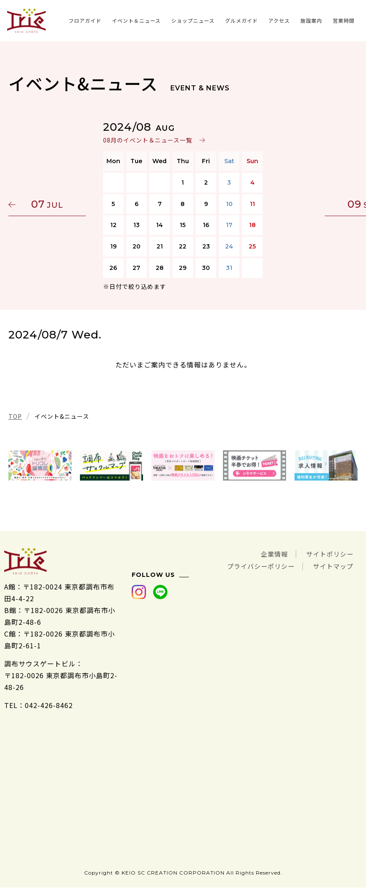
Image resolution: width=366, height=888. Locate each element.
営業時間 (344, 20)
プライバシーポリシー (256, 565)
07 (48, 204)
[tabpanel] (40, 465)
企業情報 (270, 554)
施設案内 (311, 20)
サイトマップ (331, 565)
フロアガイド (85, 20)
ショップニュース (193, 20)
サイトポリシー (328, 554)
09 (318, 204)
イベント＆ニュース (136, 20)
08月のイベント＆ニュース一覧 (147, 140)
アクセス (279, 20)
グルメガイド (241, 20)
